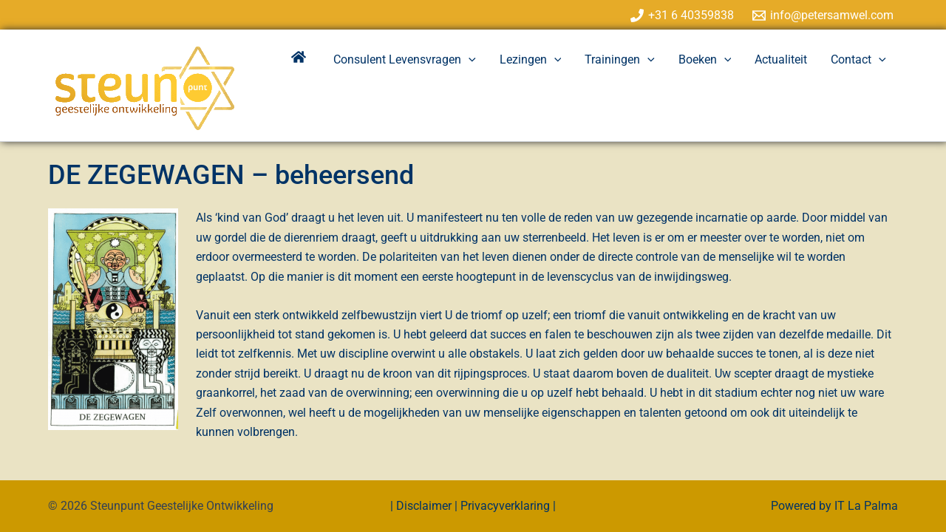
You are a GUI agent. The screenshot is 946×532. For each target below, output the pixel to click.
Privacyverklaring (505, 506)
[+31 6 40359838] (681, 15)
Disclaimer (425, 506)
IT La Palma (866, 506)
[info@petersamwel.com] (822, 15)
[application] (468, 59)
